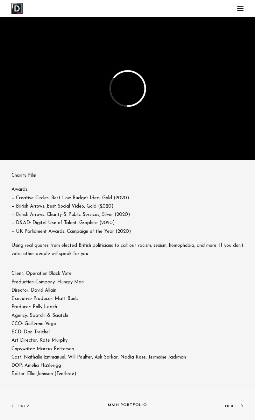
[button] (240, 8)
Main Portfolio (127, 405)
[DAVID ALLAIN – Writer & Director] (17, 8)
